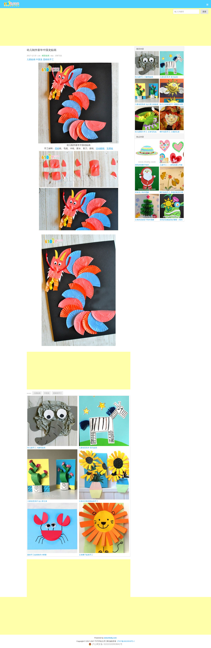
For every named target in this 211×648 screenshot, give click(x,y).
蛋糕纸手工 (48, 59)
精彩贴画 (45, 56)
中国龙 (39, 59)
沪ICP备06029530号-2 (126, 641)
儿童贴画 (31, 59)
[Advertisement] (80, 27)
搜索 (204, 12)
